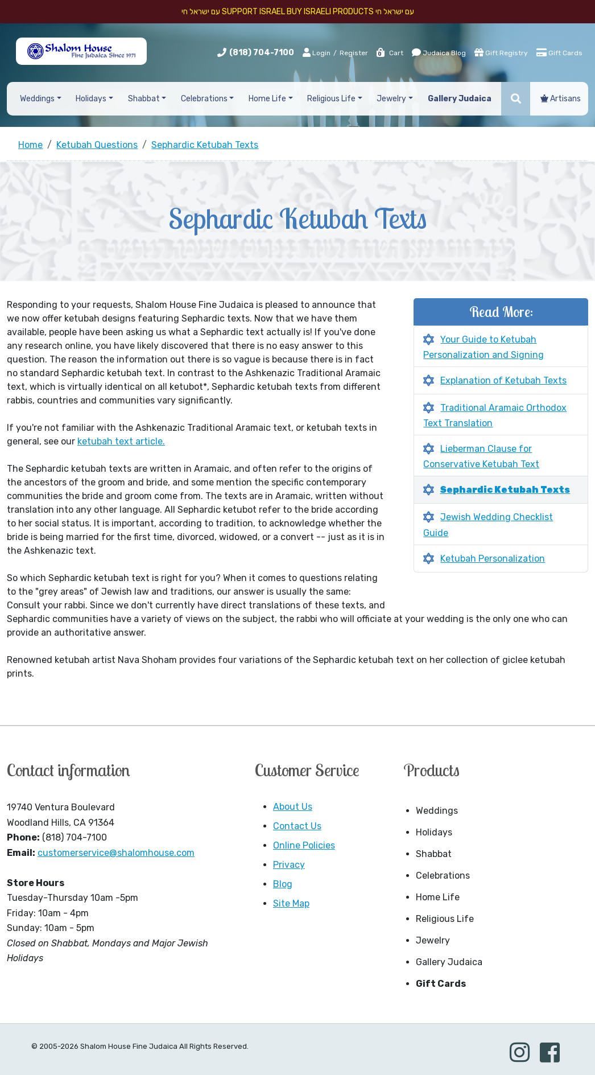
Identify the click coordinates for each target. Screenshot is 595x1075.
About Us (292, 806)
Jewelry (433, 940)
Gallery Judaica (449, 962)
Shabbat (434, 854)
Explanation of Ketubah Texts (503, 380)
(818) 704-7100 (261, 52)
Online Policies (304, 845)
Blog (282, 884)
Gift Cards (559, 52)
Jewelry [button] (391, 99)
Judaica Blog (439, 52)
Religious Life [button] (331, 99)
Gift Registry (501, 52)
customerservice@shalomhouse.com (116, 852)
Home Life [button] (267, 99)
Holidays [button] (91, 99)
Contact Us (297, 826)
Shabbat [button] (144, 99)
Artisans (560, 99)
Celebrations (443, 875)
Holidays (434, 832)
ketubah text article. (121, 441)
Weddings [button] (37, 99)
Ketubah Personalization (492, 558)
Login (316, 52)
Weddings (437, 810)
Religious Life (445, 918)
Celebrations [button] (204, 99)
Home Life (438, 897)
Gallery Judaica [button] (459, 99)
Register (354, 53)
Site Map (291, 903)
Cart (389, 53)
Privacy (289, 864)
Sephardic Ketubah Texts (505, 489)
